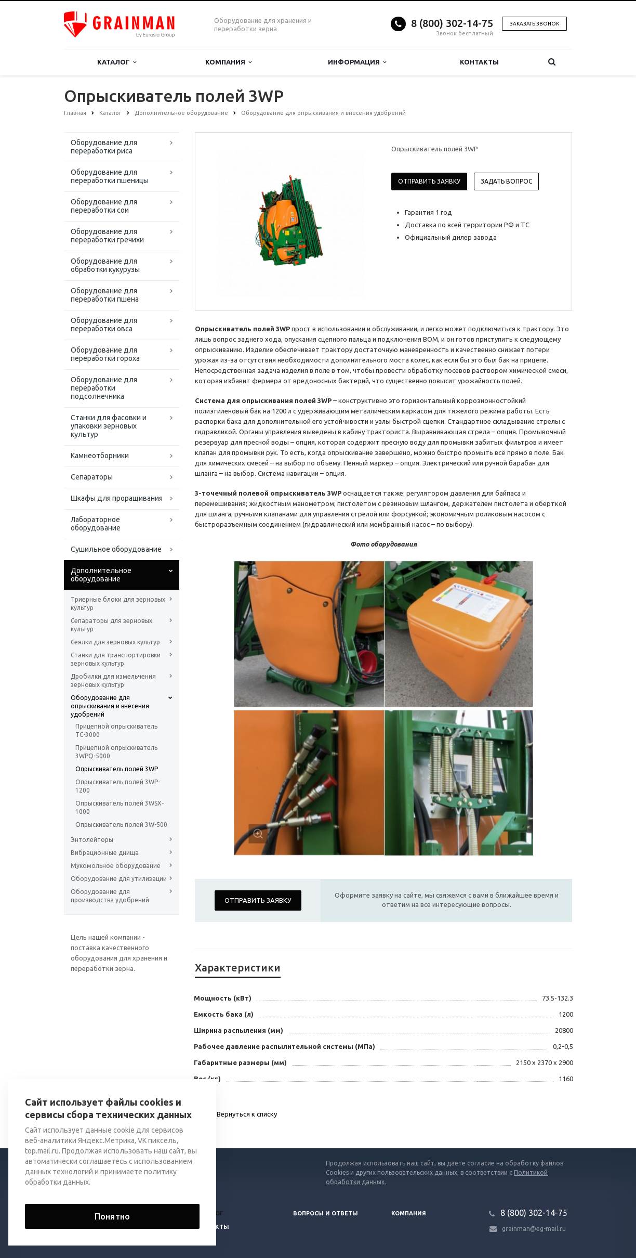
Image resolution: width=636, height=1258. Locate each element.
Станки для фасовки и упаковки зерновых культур (109, 425)
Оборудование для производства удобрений (110, 895)
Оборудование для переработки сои (104, 206)
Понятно (112, 1216)
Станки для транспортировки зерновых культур (116, 659)
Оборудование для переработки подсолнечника (104, 387)
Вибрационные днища (105, 852)
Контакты (479, 62)
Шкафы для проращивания (117, 498)
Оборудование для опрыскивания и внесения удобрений (110, 706)
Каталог (116, 62)
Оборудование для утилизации (119, 878)
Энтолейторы (92, 839)
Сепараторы (92, 477)
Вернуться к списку (236, 1115)
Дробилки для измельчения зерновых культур (113, 680)
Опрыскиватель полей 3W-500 (121, 824)
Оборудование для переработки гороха (105, 354)
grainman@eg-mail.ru (534, 1228)
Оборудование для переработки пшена (105, 295)
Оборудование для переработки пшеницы (110, 176)
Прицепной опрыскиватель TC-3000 (116, 730)
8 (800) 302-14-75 (452, 23)
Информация (357, 62)
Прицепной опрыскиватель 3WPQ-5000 (116, 751)
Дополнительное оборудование (101, 574)
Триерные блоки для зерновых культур (118, 603)
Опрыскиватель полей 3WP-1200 (117, 786)
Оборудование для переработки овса (104, 324)
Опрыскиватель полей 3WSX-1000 (119, 807)
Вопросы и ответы (325, 1213)
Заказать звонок (534, 24)
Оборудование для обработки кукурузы (105, 265)
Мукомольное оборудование (116, 865)
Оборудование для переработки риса (104, 146)
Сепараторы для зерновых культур (111, 624)
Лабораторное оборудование (96, 523)
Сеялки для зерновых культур (115, 642)
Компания (228, 62)
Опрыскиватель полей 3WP (116, 769)
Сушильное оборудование (116, 549)
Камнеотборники (100, 455)
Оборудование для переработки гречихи (107, 235)
